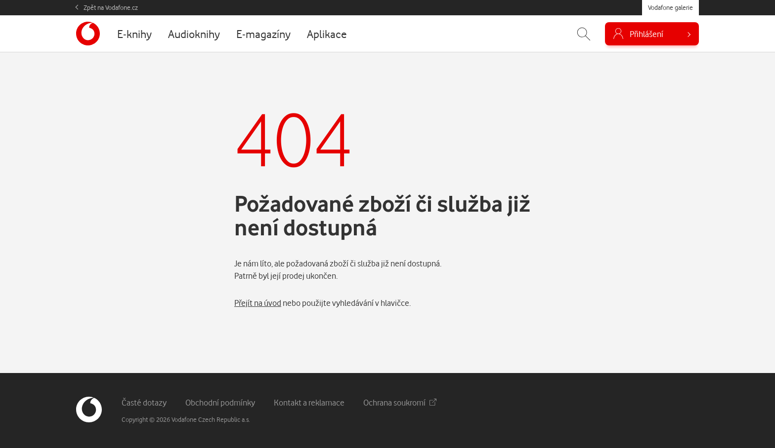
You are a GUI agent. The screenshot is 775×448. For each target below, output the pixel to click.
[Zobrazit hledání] (584, 33)
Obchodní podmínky (220, 402)
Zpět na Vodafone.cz (111, 7)
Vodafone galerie (670, 7)
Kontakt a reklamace (309, 402)
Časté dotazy (144, 402)
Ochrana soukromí (399, 402)
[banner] (88, 33)
